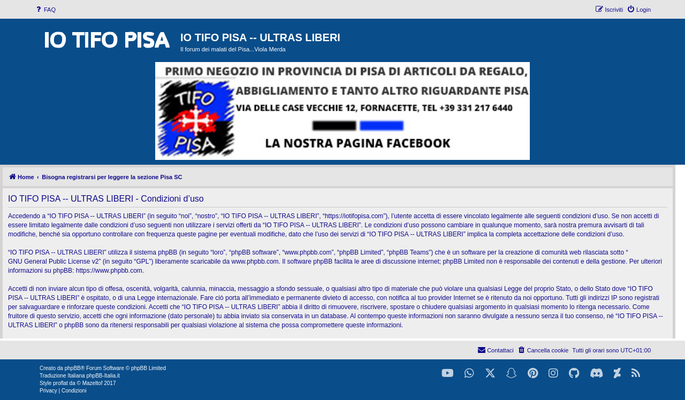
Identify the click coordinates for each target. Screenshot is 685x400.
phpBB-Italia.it (102, 376)
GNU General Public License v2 (53, 261)
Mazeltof (92, 383)
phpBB (73, 368)
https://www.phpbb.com (109, 270)
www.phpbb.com (255, 261)
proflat (60, 383)
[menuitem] (45, 9)
